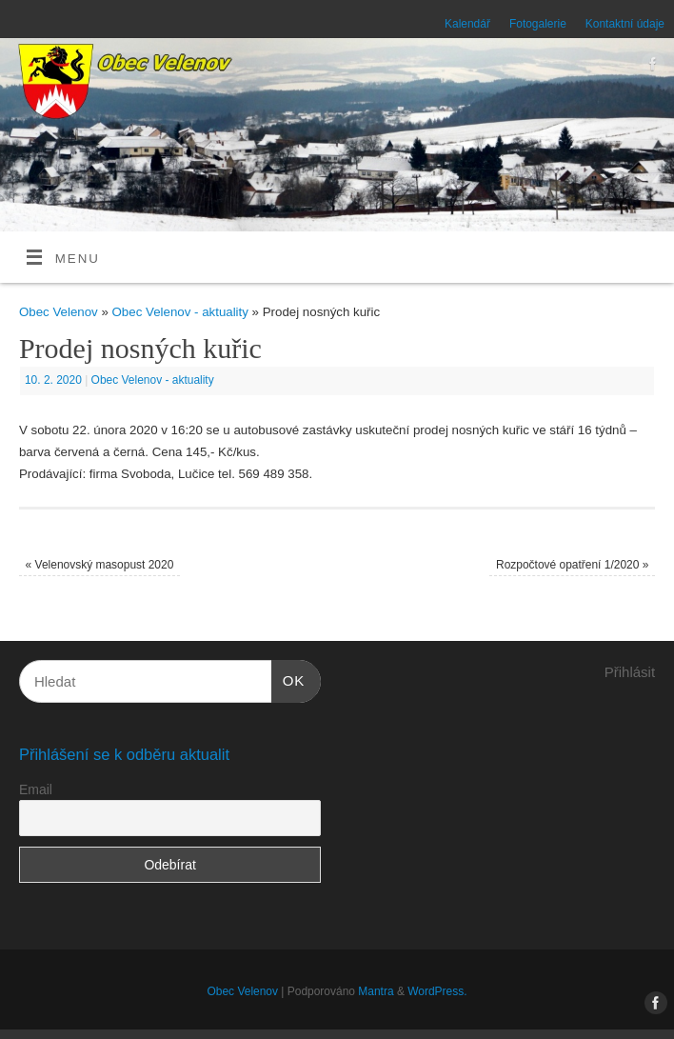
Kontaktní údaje (624, 23)
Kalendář (467, 23)
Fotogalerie (537, 23)
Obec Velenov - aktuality (180, 312)
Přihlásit (630, 672)
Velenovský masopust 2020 (100, 564)
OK (288, 678)
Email (35, 789)
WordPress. (436, 991)
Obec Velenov (58, 312)
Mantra (375, 991)
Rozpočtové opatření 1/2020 (572, 564)
